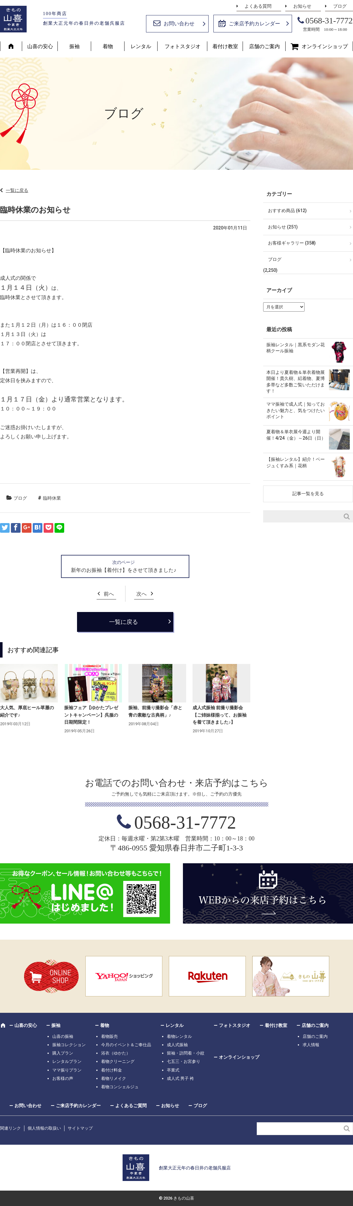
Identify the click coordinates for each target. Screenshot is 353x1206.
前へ (109, 594)
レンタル (141, 46)
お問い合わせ (179, 23)
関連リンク (10, 1128)
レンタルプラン (67, 1061)
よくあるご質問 (131, 1105)
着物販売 (109, 1036)
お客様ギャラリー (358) (292, 243)
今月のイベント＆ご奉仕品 (126, 1044)
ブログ (340, 6)
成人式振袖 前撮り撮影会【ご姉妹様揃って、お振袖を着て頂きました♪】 (219, 715)
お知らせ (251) (283, 226)
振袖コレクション (69, 1044)
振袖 (74, 46)
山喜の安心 (40, 46)
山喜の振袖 (62, 1036)
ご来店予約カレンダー (254, 23)
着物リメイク (113, 1078)
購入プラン (62, 1053)
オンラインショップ (325, 46)
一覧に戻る (17, 190)
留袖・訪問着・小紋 (185, 1053)
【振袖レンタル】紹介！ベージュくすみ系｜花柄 (295, 462)
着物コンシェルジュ (120, 1086)
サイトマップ (80, 1128)
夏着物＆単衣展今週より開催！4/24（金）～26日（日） (296, 435)
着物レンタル (179, 1036)
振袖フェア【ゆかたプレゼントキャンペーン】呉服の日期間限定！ (91, 715)
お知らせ (302, 6)
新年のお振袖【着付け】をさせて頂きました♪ (123, 570)
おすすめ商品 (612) (287, 210)
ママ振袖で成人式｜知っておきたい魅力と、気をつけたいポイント (295, 410)
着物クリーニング (117, 1061)
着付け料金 (111, 1070)
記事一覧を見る (308, 493)
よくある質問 (258, 6)
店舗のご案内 (264, 46)
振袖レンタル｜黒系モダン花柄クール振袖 (295, 348)
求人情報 (311, 1044)
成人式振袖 (177, 1044)
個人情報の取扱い (44, 1128)
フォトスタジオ (183, 46)
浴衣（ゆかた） (115, 1053)
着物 (108, 46)
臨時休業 (52, 498)
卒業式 (173, 1070)
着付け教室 (225, 46)
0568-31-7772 (329, 20)
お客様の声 (62, 1078)
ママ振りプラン (67, 1070)
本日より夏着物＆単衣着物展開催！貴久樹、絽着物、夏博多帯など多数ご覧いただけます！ (295, 382)
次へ (141, 594)
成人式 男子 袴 (180, 1078)
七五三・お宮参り (183, 1061)
